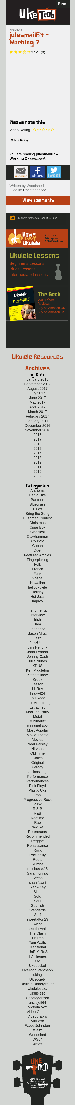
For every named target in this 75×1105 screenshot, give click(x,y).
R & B (37, 809)
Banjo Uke (37, 495)
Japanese (37, 629)
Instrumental (37, 610)
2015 (37, 449)
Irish (37, 620)
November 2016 (37, 430)
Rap (37, 823)
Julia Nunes (37, 661)
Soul (37, 901)
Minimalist (37, 721)
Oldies (37, 758)
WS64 (37, 1039)
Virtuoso (37, 1021)
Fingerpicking (37, 560)
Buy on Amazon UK (51, 308)
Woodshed (37, 1035)
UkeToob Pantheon (37, 970)
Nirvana (37, 749)
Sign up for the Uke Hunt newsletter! (21, 172)
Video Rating (20, 130)
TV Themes (37, 956)
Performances (37, 781)
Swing (37, 924)
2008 (37, 481)
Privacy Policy (37, 1088)
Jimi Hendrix (37, 647)
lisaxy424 (37, 693)
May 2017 (37, 402)
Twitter (54, 172)
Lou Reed (37, 698)
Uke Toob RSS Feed (46, 218)
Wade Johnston (37, 1026)
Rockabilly (37, 855)
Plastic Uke (37, 790)
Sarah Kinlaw (37, 873)
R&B (37, 813)
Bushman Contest (37, 518)
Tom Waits (37, 943)
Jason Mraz (37, 634)
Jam (37, 624)
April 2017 (37, 407)
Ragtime (37, 818)
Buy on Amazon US (51, 312)
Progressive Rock (37, 800)
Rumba (37, 864)
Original (37, 763)
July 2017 (37, 393)
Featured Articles (37, 555)
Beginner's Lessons (27, 263)
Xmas (37, 1044)
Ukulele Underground (37, 984)
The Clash (37, 933)
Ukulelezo (37, 993)
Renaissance (37, 846)
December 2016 (37, 426)
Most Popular (37, 730)
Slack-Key (37, 887)
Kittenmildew (37, 675)
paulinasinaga (37, 772)
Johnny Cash (37, 657)
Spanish (37, 906)
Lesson (37, 684)
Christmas (37, 523)
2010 (37, 472)
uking (37, 975)
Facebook (37, 172)
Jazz (37, 638)
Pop (37, 795)
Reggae (37, 841)
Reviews (44, 303)
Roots (37, 860)
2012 (37, 462)
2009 (37, 476)
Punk (37, 804)
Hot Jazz (37, 597)
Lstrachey (37, 707)
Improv (37, 601)
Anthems (37, 491)
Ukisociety (37, 979)
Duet (37, 550)
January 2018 (37, 379)
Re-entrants (37, 832)
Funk (37, 574)
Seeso (37, 878)
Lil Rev (37, 689)
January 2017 (37, 421)
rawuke (37, 827)
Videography (37, 1016)
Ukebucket (37, 966)
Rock (37, 850)
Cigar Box (37, 527)
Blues (37, 509)
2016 (37, 444)
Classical (37, 532)
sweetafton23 (37, 919)
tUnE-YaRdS (37, 952)
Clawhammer (37, 537)
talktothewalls (37, 929)
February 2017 (37, 416)
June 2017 (37, 398)
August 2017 (37, 389)
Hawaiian (37, 583)
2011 (37, 467)
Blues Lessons (23, 269)
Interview (37, 615)
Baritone (37, 500)
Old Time (37, 753)
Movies (37, 740)
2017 (37, 439)
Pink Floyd (37, 786)
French (37, 569)
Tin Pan (37, 938)
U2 (37, 961)
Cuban (37, 546)
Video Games (37, 1012)
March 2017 (37, 412)
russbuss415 (37, 869)
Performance (37, 777)
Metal (37, 717)
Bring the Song (37, 514)
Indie (37, 606)
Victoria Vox (37, 1007)
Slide (37, 892)
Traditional (37, 947)
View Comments (38, 200)
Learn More (46, 299)
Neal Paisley (37, 744)
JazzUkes (37, 643)
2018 (37, 435)
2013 (37, 458)
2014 (37, 453)
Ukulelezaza (37, 989)
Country (37, 541)
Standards (37, 910)
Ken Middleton (37, 670)
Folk (37, 564)
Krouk (37, 680)
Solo (37, 896)
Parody (37, 767)
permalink (38, 158)
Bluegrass (37, 504)
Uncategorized (34, 190)
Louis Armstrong (37, 703)
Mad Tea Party (37, 712)
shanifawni (37, 883)
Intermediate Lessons (29, 274)
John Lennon (37, 652)
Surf (37, 915)
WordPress (43, 1083)
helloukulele (37, 587)
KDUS (37, 666)
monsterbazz (37, 726)
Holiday (37, 592)
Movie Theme (37, 735)
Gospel (37, 578)
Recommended (37, 836)
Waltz (37, 1030)
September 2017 (37, 384)
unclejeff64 (37, 1003)
